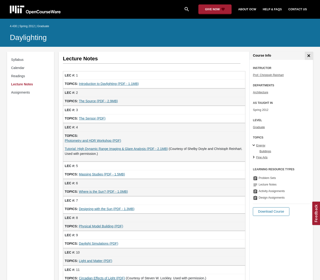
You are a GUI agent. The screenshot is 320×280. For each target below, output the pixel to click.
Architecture (260, 92)
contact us (297, 9)
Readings (18, 76)
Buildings (265, 151)
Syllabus (17, 60)
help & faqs (272, 9)
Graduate (259, 127)
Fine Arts (261, 157)
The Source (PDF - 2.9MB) (98, 101)
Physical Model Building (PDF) (101, 226)
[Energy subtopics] (254, 145)
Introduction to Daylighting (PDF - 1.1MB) (109, 84)
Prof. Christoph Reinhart (268, 75)
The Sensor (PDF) (92, 118)
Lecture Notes (22, 84)
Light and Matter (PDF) (95, 261)
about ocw (247, 9)
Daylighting (28, 37)
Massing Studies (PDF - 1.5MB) (102, 174)
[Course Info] (309, 56)
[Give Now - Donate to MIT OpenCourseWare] (215, 9)
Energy (260, 145)
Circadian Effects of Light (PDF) (102, 278)
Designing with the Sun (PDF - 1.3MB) (106, 209)
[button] (271, 211)
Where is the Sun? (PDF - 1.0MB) (103, 191)
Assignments (20, 92)
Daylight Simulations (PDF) (98, 243)
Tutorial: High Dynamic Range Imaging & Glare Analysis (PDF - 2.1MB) (116, 149)
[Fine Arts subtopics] (254, 157)
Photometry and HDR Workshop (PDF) (93, 140)
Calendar (18, 68)
